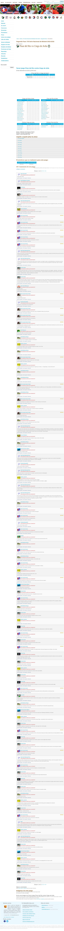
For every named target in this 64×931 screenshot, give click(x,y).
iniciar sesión (21, 888)
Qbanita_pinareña (24, 343)
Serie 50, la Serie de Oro (27, 917)
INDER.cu (47, 907)
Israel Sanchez (19, 129)
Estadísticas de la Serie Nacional (28, 915)
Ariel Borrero (19, 105)
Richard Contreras (20, 118)
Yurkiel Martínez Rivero (25, 336)
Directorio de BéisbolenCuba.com (28, 921)
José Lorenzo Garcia (24, 215)
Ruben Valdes (19, 109)
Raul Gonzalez (19, 108)
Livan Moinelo (43, 114)
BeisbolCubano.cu (47, 905)
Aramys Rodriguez (24, 208)
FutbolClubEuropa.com (50, 909)
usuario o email (46, 1)
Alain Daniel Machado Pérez (25, 200)
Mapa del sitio (8, 917)
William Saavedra (44, 105)
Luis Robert (19, 112)
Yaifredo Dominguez (44, 113)
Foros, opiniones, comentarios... (28, 911)
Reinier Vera (43, 118)
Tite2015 (22, 535)
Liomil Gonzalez (19, 116)
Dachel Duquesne (20, 113)
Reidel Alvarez (43, 116)
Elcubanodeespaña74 (24, 301)
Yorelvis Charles (20, 104)
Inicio (18, 38)
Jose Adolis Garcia (20, 101)
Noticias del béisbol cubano (27, 909)
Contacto (12, 917)
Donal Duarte (43, 104)
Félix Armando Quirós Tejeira (26, 293)
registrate (25, 888)
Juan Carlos (43, 101)
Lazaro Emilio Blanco (44, 108)
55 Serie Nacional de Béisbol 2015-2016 (31, 38)
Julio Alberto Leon (44, 117)
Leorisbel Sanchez (20, 114)
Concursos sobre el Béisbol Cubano (29, 913)
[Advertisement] (33, 29)
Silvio (22, 821)
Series (21, 38)
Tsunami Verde (23, 267)
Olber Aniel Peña (44, 109)
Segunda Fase (44, 38)
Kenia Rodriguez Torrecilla (25, 180)
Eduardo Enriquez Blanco (25, 448)
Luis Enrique (23, 187)
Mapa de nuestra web (26, 919)
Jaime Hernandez (24, 173)
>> (45, 171)
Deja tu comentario (21, 169)
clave (53, 1)
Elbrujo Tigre (23, 626)
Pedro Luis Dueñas (44, 112)
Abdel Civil (19, 117)
